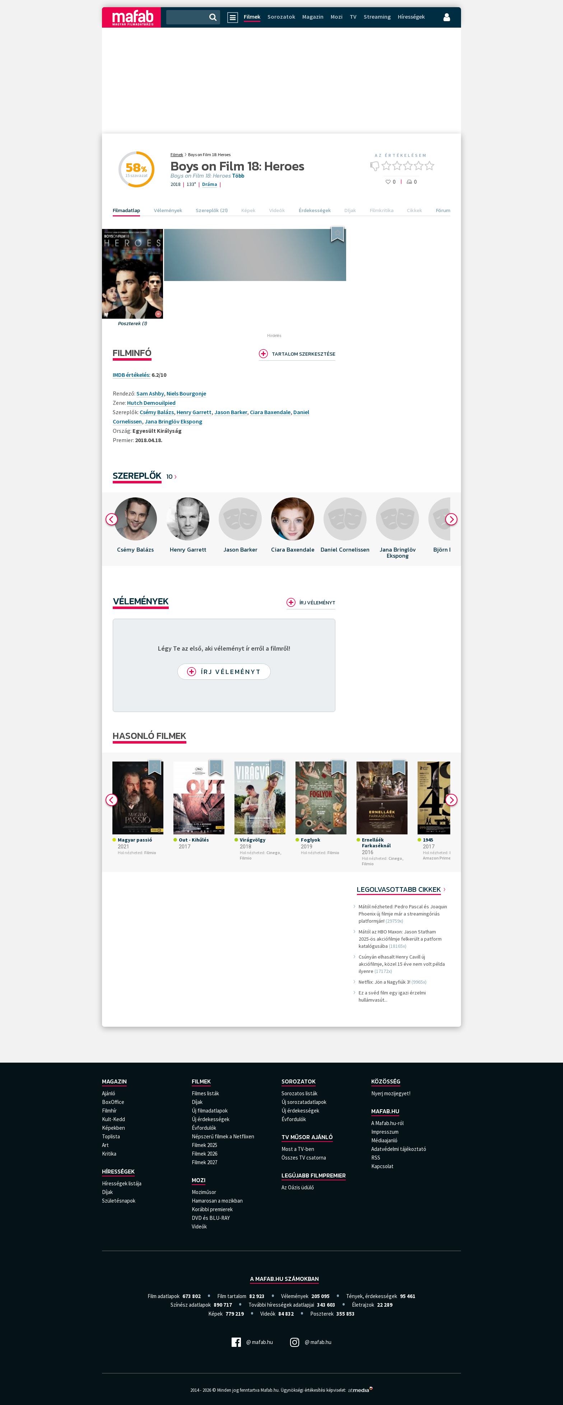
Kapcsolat (382, 1166)
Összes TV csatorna (304, 1157)
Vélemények (141, 601)
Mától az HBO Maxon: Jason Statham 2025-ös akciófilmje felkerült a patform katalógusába (400, 938)
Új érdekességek (210, 1119)
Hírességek (411, 16)
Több (238, 176)
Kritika (109, 1153)
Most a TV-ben (298, 1149)
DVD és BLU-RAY (211, 1217)
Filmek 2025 (204, 1145)
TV (353, 16)
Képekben (113, 1127)
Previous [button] (112, 519)
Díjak (107, 1192)
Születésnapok (118, 1200)
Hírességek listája (121, 1183)
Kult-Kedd (113, 1119)
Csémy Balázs (157, 412)
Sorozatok (281, 16)
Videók (199, 1226)
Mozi (337, 16)
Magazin (313, 16)
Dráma (209, 184)
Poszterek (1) (132, 323)
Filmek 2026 (204, 1153)
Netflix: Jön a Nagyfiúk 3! (384, 982)
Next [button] (451, 519)
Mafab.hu (385, 1111)
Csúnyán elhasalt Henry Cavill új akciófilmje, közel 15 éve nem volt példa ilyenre (402, 964)
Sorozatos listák (299, 1093)
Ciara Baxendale (270, 412)
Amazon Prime (437, 858)
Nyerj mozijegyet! (390, 1093)
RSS (375, 1157)
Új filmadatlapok (210, 1110)
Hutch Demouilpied (151, 402)
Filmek (252, 16)
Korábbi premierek (212, 1209)
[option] (135, 529)
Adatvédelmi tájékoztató (398, 1149)
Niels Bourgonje (186, 393)
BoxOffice (113, 1102)
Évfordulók (204, 1127)
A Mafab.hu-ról (387, 1123)
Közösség (385, 1081)
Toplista (111, 1136)
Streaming (377, 16)
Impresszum (385, 1131)
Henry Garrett (194, 412)
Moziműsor (204, 1192)
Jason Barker (230, 412)
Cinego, (273, 852)
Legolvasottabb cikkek (399, 889)
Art (105, 1145)
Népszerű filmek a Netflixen (223, 1136)
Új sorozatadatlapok (304, 1102)
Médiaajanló (384, 1140)
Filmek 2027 (204, 1162)
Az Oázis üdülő (298, 1187)
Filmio (150, 852)
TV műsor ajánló (307, 1137)
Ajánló (108, 1093)
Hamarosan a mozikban (217, 1200)
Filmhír (109, 1110)
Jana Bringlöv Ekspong (173, 421)
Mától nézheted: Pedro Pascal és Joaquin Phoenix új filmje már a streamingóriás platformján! (403, 913)
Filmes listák (205, 1093)
